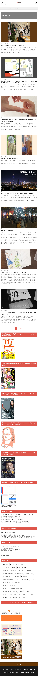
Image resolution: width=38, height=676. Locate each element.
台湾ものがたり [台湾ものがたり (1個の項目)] (29, 573)
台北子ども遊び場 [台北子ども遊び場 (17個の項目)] (22, 567)
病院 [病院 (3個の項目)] (32, 594)
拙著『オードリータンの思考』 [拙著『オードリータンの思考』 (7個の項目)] (9, 585)
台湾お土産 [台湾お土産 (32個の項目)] (28, 570)
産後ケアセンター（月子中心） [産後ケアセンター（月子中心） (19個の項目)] (9, 594)
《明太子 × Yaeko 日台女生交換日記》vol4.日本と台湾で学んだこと (13, 519)
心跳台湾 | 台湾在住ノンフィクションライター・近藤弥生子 (22, 672)
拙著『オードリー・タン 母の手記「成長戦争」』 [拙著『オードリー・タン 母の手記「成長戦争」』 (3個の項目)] (12, 588)
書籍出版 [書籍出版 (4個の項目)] (28, 591)
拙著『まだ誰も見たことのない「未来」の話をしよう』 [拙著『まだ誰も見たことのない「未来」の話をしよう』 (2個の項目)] (14, 582)
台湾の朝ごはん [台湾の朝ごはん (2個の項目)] (19, 573)
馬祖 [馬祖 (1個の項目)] (24, 597)
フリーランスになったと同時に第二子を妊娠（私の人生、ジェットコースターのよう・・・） (19, 313)
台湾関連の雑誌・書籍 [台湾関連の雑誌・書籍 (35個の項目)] (8, 579)
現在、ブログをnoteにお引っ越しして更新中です (12, 45)
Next (21, 328)
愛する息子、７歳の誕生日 (7, 230)
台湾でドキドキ (7, 4)
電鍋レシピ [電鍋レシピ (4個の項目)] (17, 597)
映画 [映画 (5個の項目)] (21, 591)
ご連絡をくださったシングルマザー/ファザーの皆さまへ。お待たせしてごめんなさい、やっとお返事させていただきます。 (18, 120)
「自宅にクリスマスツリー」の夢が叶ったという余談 (13, 272)
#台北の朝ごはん (5, 535)
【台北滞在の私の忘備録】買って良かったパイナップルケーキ (12, 517)
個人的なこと (17, 8)
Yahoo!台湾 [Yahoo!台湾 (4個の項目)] (5, 564)
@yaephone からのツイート (6, 555)
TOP (2, 4)
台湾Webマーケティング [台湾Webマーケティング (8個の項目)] (17, 570)
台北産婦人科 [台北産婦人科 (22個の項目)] (6, 570)
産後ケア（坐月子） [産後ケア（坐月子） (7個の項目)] (23, 594)
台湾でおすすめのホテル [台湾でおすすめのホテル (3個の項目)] (8, 573)
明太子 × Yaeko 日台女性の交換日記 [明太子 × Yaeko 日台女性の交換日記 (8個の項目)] (10, 591)
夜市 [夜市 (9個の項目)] (17, 579)
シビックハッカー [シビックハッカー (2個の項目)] (15, 564)
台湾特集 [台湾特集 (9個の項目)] (24, 576)
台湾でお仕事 (20, 4)
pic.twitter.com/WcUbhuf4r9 (23, 550)
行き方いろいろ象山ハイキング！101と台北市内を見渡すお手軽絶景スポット (15, 521)
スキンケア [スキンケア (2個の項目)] (24, 564)
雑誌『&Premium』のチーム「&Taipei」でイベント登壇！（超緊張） (17, 193)
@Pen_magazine (4, 549)
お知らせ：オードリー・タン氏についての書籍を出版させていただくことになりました (17, 514)
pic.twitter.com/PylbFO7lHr (29, 536)
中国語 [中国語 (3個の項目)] (13, 567)
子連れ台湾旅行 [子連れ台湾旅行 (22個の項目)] (25, 579)
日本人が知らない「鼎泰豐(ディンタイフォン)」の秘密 (11, 516)
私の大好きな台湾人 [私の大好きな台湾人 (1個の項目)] (7, 597)
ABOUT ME (27, 4)
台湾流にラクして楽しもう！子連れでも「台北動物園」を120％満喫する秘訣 (15, 522)
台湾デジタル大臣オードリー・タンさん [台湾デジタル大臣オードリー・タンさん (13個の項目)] (11, 576)
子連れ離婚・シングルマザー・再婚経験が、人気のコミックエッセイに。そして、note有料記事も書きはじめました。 (19, 81)
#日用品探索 (13, 535)
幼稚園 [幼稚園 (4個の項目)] (34, 579)
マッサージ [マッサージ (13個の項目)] (6, 567)
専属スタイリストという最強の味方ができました (12, 158)
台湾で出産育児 (14, 4)
